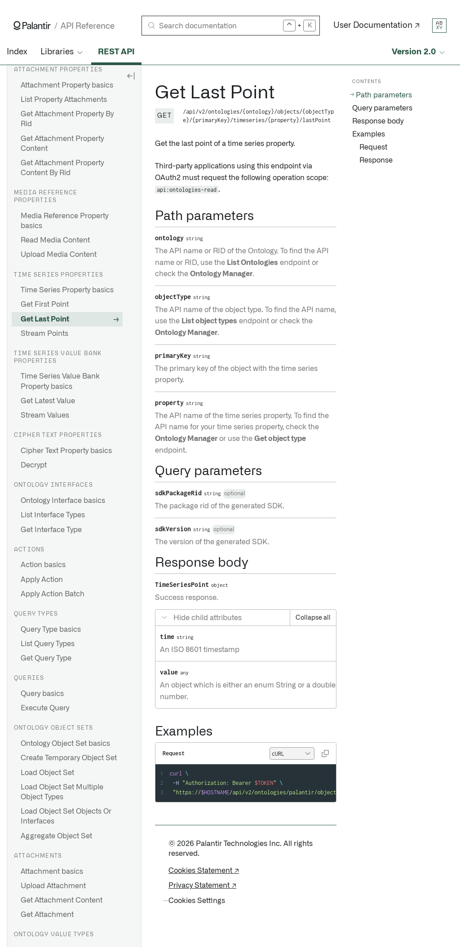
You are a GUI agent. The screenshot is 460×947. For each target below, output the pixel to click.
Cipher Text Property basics (66, 450)
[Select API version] (419, 52)
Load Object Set (47, 772)
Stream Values (45, 415)
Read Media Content (55, 240)
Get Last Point (45, 319)
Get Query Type (46, 658)
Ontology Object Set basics (65, 743)
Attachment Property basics (67, 85)
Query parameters (382, 108)
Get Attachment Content (61, 900)
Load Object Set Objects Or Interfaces (66, 816)
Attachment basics (52, 871)
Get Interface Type (51, 529)
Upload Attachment (53, 886)
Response (376, 160)
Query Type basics (51, 629)
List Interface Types (53, 515)
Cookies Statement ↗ (203, 870)
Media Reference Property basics (64, 220)
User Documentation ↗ (376, 26)
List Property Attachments (64, 99)
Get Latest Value (48, 401)
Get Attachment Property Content (62, 143)
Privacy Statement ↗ (202, 885)
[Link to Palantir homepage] (32, 25)
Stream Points (44, 333)
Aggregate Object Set (56, 836)
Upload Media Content (59, 254)
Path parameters (384, 95)
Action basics (43, 564)
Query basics (42, 693)
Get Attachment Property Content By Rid (62, 167)
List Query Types (48, 643)
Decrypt (34, 465)
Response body (377, 121)
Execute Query (45, 708)
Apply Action (42, 579)
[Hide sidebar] (131, 75)
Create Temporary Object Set (69, 758)
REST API (116, 52)
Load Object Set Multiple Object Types (62, 792)
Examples (368, 134)
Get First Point (45, 304)
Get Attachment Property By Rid (67, 119)
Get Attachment (47, 914)
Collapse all (313, 618)
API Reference (88, 26)
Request (373, 147)
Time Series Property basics (67, 290)
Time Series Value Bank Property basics (60, 381)
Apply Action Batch (52, 594)
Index (17, 52)
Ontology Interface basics (63, 500)
